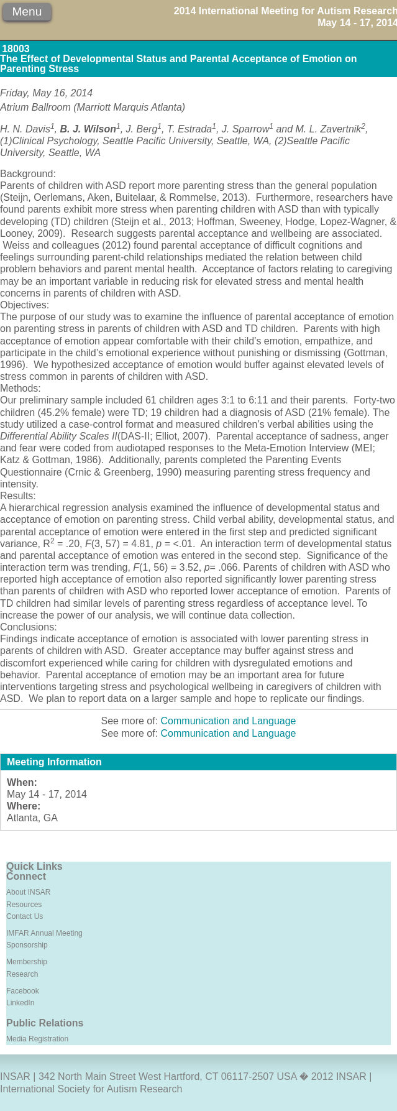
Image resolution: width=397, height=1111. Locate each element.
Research (22, 974)
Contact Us (24, 916)
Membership (26, 961)
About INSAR (28, 892)
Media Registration (37, 1039)
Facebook (22, 991)
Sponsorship (27, 945)
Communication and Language (228, 721)
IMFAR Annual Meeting (44, 933)
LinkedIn (20, 1002)
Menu (27, 11)
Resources (24, 904)
